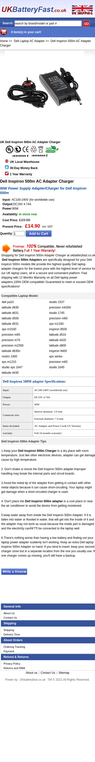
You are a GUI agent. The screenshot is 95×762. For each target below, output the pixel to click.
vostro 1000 (9, 356)
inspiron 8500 (58, 329)
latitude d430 (10, 372)
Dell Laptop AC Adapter (29, 41)
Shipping (8, 630)
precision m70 (11, 340)
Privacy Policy (11, 663)
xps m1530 (9, 329)
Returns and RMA (14, 668)
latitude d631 (10, 313)
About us (31, 673)
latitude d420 (57, 340)
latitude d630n (11, 351)
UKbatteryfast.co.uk (32, 679)
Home (4, 41)
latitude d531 (10, 324)
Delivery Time (11, 634)
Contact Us (10, 617)
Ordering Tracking (14, 646)
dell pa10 (8, 302)
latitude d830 (10, 307)
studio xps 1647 (12, 367)
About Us (9, 613)
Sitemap (63, 673)
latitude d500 (10, 318)
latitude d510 (57, 334)
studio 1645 (56, 367)
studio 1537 (56, 302)
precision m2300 (12, 345)
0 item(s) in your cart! (26, 32)
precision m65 (11, 334)
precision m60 (58, 318)
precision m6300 (60, 307)
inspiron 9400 (58, 351)
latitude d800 (57, 345)
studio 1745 (56, 313)
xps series (55, 356)
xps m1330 (56, 324)
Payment (8, 651)
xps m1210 (9, 362)
